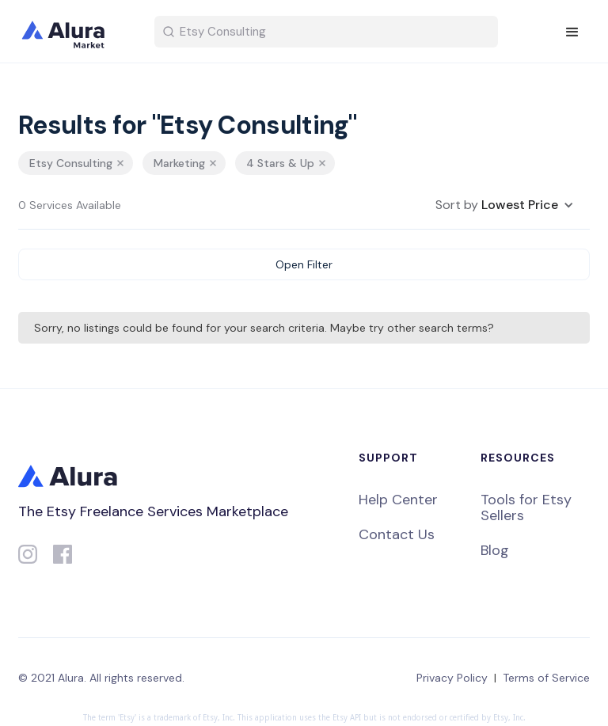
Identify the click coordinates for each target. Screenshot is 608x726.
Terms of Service (546, 678)
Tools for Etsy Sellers (526, 507)
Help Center (398, 499)
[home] (73, 31)
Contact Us (397, 534)
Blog (495, 550)
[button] (572, 32)
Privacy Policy (452, 678)
